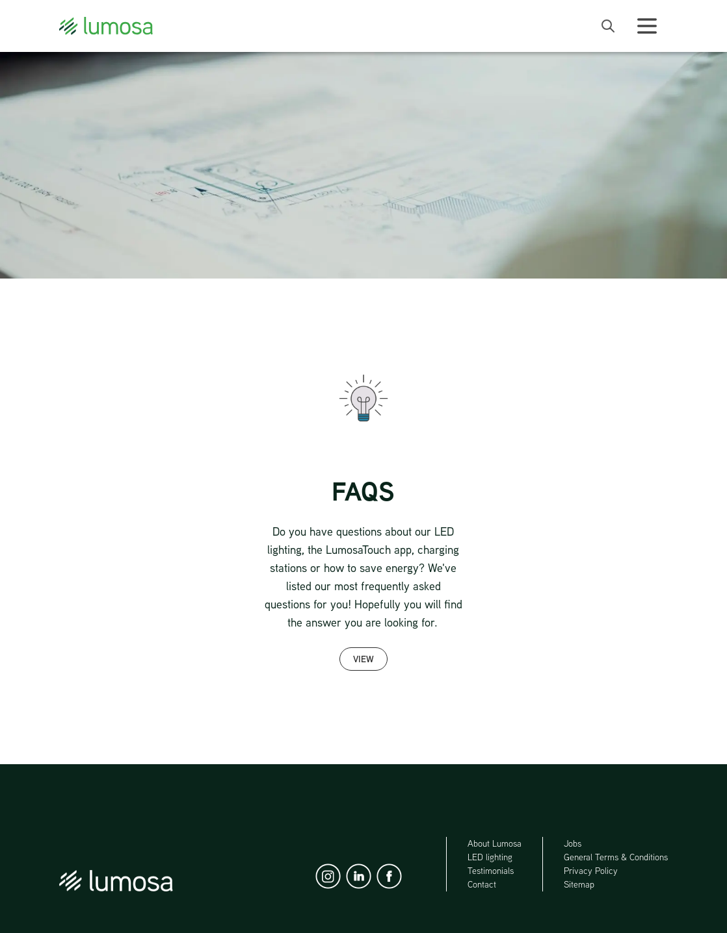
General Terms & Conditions (616, 857)
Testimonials (491, 871)
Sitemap (579, 884)
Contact (482, 884)
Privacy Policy (591, 871)
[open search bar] (608, 26)
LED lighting (490, 857)
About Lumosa (495, 843)
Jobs (572, 843)
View (363, 659)
